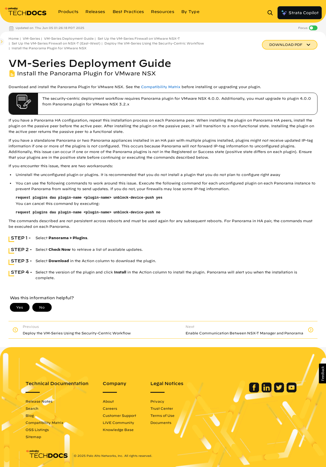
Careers (110, 408)
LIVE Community (118, 422)
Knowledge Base (118, 430)
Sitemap (33, 437)
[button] (322, 373)
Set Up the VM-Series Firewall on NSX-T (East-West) (56, 43)
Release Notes (39, 401)
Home (14, 38)
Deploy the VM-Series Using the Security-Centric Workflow (154, 43)
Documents (160, 422)
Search (32, 408)
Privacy (157, 401)
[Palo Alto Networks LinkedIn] (267, 391)
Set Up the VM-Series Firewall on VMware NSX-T (139, 38)
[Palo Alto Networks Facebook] (254, 391)
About (108, 401)
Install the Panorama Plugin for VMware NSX (49, 48)
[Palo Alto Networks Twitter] (279, 391)
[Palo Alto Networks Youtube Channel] (291, 391)
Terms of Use (162, 415)
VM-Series (31, 38)
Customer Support (119, 415)
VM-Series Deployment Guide (69, 38)
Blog (30, 415)
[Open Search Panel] (272, 12)
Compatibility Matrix (160, 87)
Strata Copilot (300, 12)
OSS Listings (37, 430)
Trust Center (161, 408)
